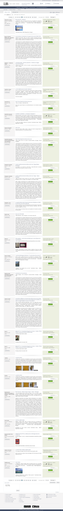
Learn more (41, 510)
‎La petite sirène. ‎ (18, 375)
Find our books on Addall (8, 501)
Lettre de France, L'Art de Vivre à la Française (50, 450)
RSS (54, 12)
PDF (51, 12)
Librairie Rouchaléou (46, 89)
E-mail (58, 12)
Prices (20, 498)
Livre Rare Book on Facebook (51, 495)
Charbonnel (45, 375)
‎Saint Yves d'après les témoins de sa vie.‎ (23, 101)
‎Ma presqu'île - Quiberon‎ (20, 19)
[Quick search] (27, 3)
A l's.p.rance (45, 36)
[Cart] (41, 3)
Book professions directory (42, 7)
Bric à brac (21, 500)
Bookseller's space (55, 0)
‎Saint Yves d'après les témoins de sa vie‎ (23, 139)
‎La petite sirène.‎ (18, 357)
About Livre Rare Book (37, 494)
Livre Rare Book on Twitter (51, 494)
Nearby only (22, 14)
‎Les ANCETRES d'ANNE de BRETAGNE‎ (23, 449)
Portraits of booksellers (9, 497)
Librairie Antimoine (46, 127)
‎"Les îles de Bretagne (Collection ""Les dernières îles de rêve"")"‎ (28, 255)
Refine (57, 14)
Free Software (21, 501)
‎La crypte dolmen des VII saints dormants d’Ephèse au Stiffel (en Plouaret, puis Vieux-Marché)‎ (28, 203)
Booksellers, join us (21, 494)
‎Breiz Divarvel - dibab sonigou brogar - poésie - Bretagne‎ (27, 391)
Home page (18, 7)
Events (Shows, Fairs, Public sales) (10, 498)
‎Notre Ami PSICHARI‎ (19, 214)
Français (26, 509)
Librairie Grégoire (46, 434)
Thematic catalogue (12, 9)
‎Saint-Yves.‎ (17, 127)
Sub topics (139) (15, 12)
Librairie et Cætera (46, 331)
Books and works (25, 7)
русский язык (35, 509)
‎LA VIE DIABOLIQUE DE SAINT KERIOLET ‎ (23, 89)
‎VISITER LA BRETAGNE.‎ (20, 420)
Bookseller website (21, 495)
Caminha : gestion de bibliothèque (24, 497)
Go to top (58, 492)
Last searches (7, 482)
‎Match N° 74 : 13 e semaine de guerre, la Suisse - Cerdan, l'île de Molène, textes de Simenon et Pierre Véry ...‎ (28, 332)
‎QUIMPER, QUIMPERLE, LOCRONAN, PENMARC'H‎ (25, 114)
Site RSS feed (49, 497)
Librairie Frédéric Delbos (47, 238)
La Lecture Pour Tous (46, 202)
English (23, 509)
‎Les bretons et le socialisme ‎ (21, 273)
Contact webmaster (35, 497)
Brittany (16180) (7, 12)
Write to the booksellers (46, 0)
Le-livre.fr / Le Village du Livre (47, 19)
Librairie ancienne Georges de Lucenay (49, 101)
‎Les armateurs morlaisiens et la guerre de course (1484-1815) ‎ (28, 36)
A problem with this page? (36, 498)
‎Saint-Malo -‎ (18, 462)
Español (39, 509)
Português (30, 509)
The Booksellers (32, 7)
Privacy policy (35, 500)
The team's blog (35, 495)
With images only (17, 14)
